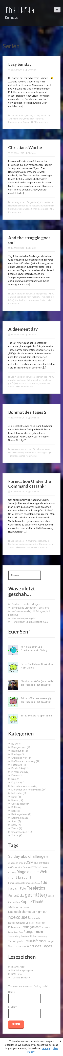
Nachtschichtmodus (18, 205)
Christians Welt (18, 115)
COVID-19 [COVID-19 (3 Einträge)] (34, 867)
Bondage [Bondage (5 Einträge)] (44, 862)
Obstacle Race (19, 803)
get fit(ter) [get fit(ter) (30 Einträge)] (36, 895)
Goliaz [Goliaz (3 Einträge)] (51, 896)
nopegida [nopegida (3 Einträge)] (35, 918)
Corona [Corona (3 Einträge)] (26, 867)
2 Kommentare (41, 122)
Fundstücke (17, 768)
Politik (14, 807)
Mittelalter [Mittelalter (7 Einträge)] (15, 907)
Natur (14, 796)
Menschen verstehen (22, 786)
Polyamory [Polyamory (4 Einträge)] (14, 927)
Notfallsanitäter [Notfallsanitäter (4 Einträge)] (16, 922)
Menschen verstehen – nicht (26, 789)
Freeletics (45, 297)
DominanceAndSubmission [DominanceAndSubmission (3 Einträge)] (21, 883)
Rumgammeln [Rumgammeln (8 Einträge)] (33, 932)
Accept (46, 1048)
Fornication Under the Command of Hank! (29, 483)
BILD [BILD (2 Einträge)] (36, 863)
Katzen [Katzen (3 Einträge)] (11, 902)
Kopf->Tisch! (46, 202)
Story (14, 825)
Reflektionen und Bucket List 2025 (30, 622)
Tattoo (14, 828)
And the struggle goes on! (29, 240)
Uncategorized (18, 202)
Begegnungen (18, 747)
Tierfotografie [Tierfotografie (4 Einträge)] (15, 941)
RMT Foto (16, 974)
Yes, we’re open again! (23, 618)
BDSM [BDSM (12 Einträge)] (28, 862)
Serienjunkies (39, 115)
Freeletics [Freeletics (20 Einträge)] (35, 888)
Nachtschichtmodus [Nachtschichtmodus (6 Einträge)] (21, 911)
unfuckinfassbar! (23, 209)
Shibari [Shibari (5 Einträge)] (33, 936)
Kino (13, 779)
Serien (26, 122)
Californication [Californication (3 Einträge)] (15, 867)
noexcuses (34, 205)
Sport (14, 821)
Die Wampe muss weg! (22, 293)
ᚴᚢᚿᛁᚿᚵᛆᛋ (20, 10)
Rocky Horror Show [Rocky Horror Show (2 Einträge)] (15, 932)
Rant (13, 810)
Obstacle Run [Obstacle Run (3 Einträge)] (32, 923)
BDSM (14, 743)
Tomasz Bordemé (21, 977)
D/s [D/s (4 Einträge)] (42, 867)
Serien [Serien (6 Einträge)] (24, 936)
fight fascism (33, 297)
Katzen (15, 775)
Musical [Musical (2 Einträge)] (26, 908)
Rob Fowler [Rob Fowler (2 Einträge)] (46, 927)
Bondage (16, 754)
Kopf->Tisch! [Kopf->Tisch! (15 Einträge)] (31, 901)
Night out (39, 118)
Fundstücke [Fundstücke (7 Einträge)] (16, 895)
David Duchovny (16, 452)
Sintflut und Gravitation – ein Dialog (30, 607)
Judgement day (23, 328)
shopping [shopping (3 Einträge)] (42, 936)
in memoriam (18, 772)
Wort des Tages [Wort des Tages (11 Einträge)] (39, 946)
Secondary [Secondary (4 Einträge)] (14, 936)
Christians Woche (25, 147)
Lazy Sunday (20, 64)
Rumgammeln (15, 122)
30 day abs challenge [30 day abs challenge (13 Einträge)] (26, 856)
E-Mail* (24, 1012)
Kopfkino (16, 782)
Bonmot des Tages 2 (27, 412)
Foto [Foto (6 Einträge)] (23, 888)
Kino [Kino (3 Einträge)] (17, 902)
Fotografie (16, 765)
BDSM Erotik (18, 967)
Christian (32, 69)
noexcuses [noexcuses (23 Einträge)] (19, 917)
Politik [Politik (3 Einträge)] (42, 923)
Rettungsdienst (19, 814)
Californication (34, 380)
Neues (29, 115)
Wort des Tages (40, 209)
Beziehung (17, 750)
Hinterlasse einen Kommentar (23, 456)
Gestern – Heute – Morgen (26, 604)
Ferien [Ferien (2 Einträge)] (37, 883)
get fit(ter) (34, 202)
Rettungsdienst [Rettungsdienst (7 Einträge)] (30, 927)
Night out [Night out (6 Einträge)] (41, 911)
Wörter (28, 449)
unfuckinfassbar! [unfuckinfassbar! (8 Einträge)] (35, 941)
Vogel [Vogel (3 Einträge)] (51, 941)
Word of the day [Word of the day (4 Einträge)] (17, 946)
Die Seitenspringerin (22, 970)
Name (24, 997)
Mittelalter (29, 118)
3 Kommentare (26, 386)
